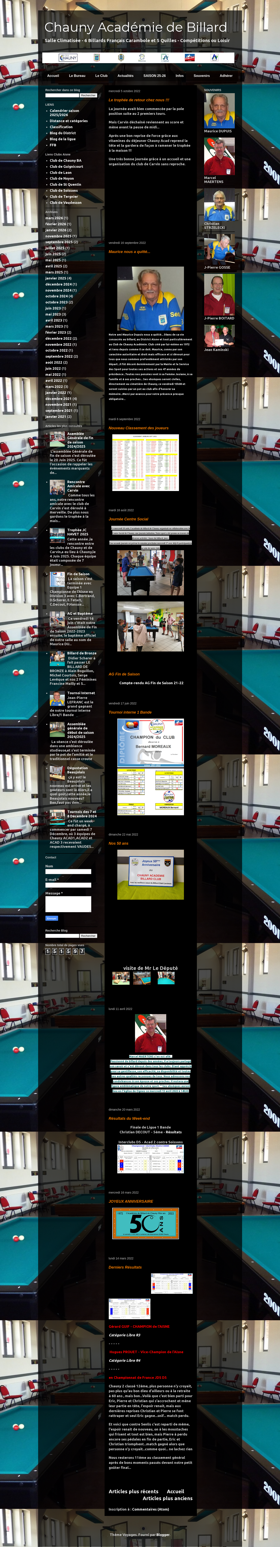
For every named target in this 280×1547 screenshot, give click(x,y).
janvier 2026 (55, 230)
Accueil (53, 76)
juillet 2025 (54, 248)
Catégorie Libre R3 (124, 1335)
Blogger (162, 1535)
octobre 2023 (56, 302)
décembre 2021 (58, 399)
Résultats (174, 1132)
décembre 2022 (58, 338)
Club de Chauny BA (65, 160)
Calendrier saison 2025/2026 (64, 113)
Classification (61, 127)
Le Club (101, 76)
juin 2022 (53, 368)
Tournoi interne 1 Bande (130, 712)
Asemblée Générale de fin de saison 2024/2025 (80, 440)
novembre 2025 (58, 236)
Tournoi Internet (81, 693)
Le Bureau (77, 76)
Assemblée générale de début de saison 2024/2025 (80, 730)
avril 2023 (53, 320)
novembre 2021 (58, 404)
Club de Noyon (62, 178)
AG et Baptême (80, 613)
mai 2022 (53, 374)
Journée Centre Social (128, 519)
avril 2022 (53, 380)
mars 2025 (54, 272)
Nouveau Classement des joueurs (139, 428)
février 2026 (55, 224)
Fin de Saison (78, 574)
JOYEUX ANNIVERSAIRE (131, 1201)
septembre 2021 (59, 410)
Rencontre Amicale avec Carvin (78, 486)
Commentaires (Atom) (150, 1509)
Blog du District (63, 133)
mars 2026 (54, 218)
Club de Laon (61, 172)
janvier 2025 (55, 278)
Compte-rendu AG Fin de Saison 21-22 (151, 683)
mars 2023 (54, 326)
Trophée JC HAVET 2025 (77, 532)
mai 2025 (53, 260)
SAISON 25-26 (155, 76)
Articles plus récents (134, 1491)
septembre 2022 (59, 356)
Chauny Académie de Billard (136, 27)
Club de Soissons (64, 190)
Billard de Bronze (81, 653)
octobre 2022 (56, 350)
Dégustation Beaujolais (77, 770)
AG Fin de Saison (124, 674)
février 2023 (55, 332)
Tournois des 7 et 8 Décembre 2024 (82, 814)
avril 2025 (53, 266)
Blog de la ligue (63, 139)
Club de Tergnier (64, 196)
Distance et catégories (69, 121)
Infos (180, 76)
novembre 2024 (58, 290)
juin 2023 (53, 308)
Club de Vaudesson (66, 202)
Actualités (125, 76)
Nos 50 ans (119, 843)
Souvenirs (202, 76)
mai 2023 (53, 314)
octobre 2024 (56, 296)
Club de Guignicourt (66, 166)
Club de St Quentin (65, 184)
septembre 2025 (59, 242)
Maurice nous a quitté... (129, 252)
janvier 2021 (55, 416)
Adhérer (226, 76)
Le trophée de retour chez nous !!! (139, 100)
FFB (53, 145)
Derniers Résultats (125, 1267)
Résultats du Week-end (129, 1118)
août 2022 (53, 362)
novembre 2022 (58, 344)
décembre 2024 (58, 284)
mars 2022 (54, 386)
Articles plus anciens (168, 1498)
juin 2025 (53, 254)
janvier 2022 (55, 393)
